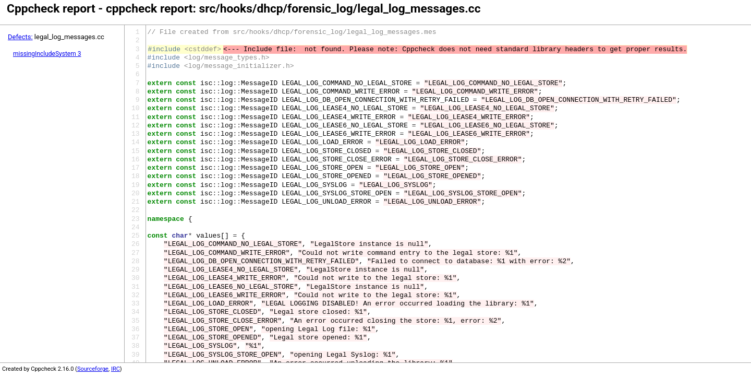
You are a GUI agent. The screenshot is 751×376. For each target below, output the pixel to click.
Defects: (20, 37)
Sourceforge (92, 369)
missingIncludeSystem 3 (47, 53)
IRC (115, 369)
